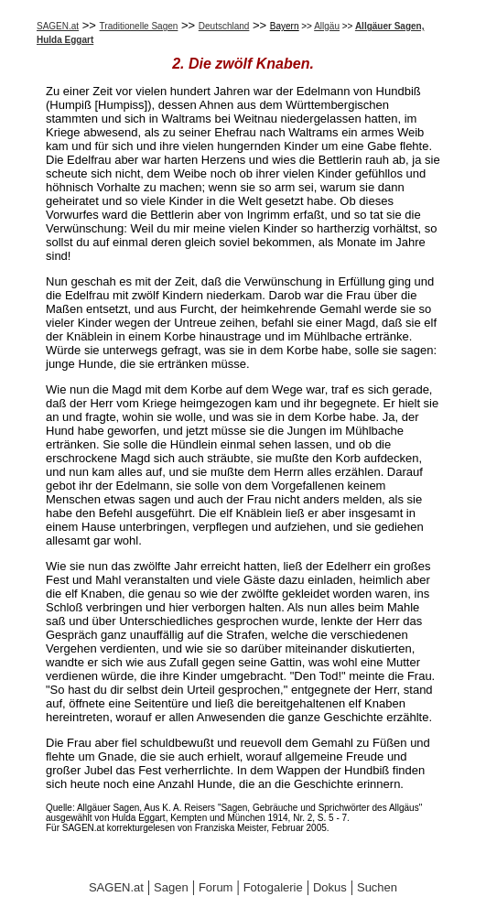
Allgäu (327, 26)
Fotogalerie (273, 887)
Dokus (330, 887)
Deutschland (224, 26)
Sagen (171, 887)
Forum (216, 887)
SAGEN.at (58, 26)
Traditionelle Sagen (139, 26)
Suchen (377, 887)
